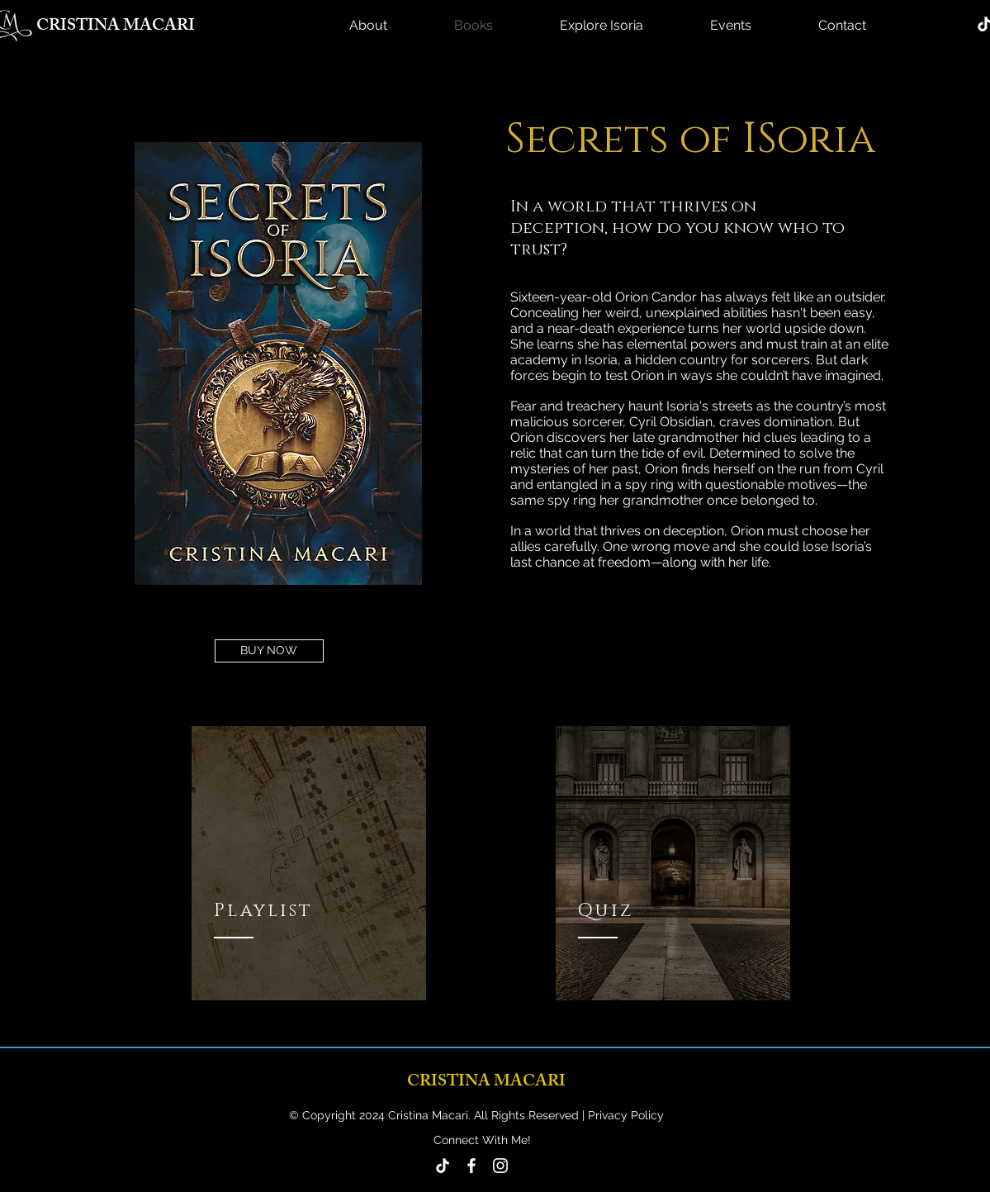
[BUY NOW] (269, 650)
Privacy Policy (624, 1115)
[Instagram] (500, 1165)
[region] (309, 863)
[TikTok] (442, 1165)
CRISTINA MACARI (115, 26)
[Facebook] (471, 1165)
